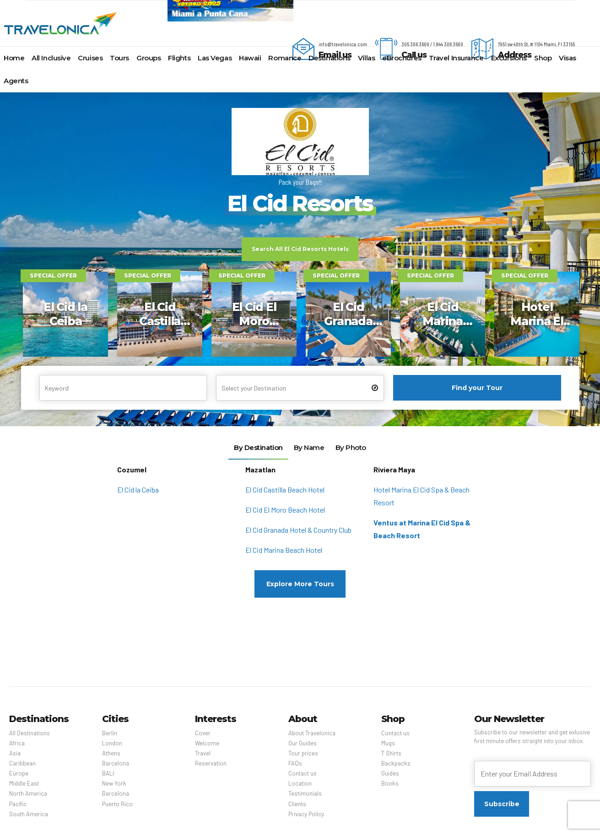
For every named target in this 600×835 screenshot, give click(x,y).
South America (28, 814)
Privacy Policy (306, 814)
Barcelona (115, 763)
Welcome (207, 743)
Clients (297, 804)
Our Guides (302, 743)
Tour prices (303, 753)
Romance (284, 58)
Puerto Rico (117, 804)
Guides (390, 773)
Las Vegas (215, 58)
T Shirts (391, 753)
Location (300, 783)
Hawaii (250, 58)
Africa (17, 743)
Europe (18, 773)
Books (390, 783)
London (112, 743)
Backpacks (396, 763)
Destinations (329, 58)
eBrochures (402, 58)
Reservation (211, 763)
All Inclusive (51, 58)
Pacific (18, 804)
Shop (542, 58)
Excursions (509, 58)
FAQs (295, 763)
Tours (119, 58)
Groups (148, 58)
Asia (15, 753)
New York (114, 783)
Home (14, 58)
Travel (203, 753)
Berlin (109, 733)
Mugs (388, 743)
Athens (111, 753)
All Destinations (29, 733)
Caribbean (22, 763)
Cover (203, 733)
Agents (16, 80)
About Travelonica (311, 733)
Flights (179, 58)
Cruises (90, 58)
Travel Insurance (456, 58)
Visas (567, 58)
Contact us (302, 773)
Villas (366, 58)
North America (28, 793)
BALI (108, 773)
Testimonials (305, 793)
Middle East (24, 783)
